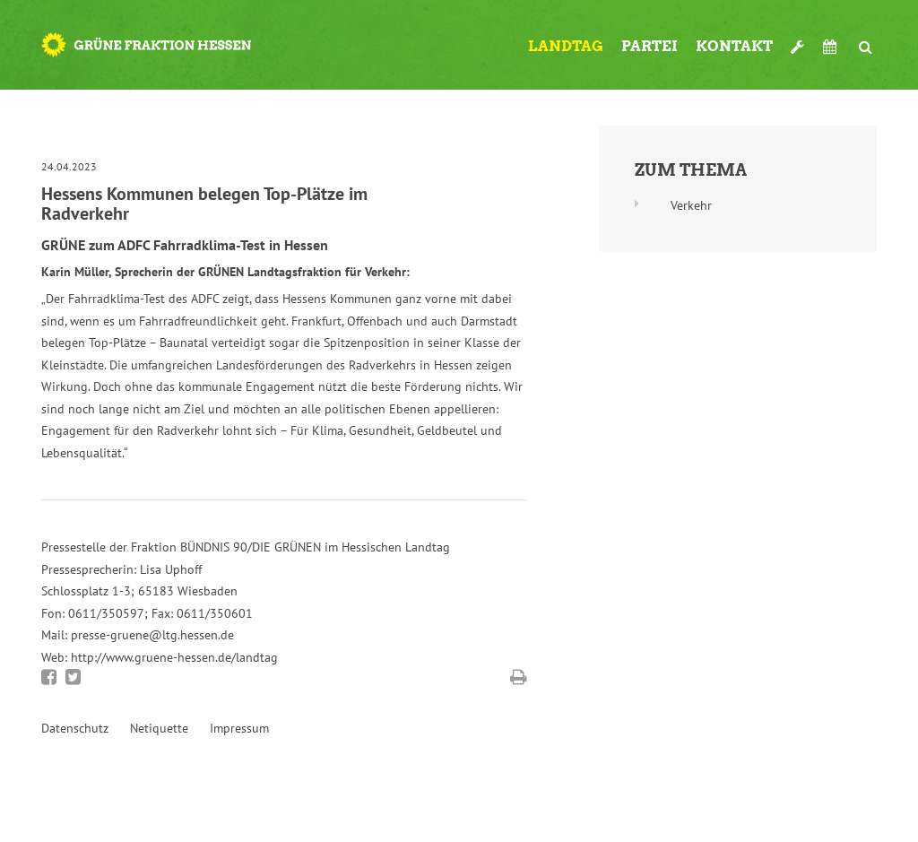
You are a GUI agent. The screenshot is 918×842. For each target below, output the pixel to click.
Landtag (565, 46)
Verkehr (691, 205)
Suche (866, 39)
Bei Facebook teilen (48, 677)
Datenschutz (74, 728)
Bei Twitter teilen (73, 677)
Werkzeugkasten (798, 39)
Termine (832, 47)
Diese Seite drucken (518, 677)
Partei (649, 46)
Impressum (239, 728)
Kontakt (734, 46)
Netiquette (159, 728)
